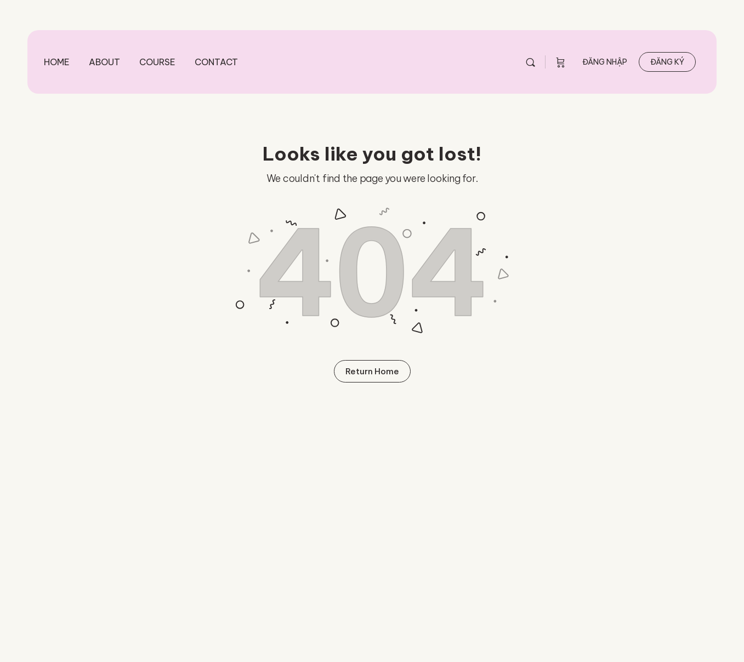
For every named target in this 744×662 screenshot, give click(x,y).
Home (57, 61)
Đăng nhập (604, 62)
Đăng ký (667, 62)
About (104, 61)
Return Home (372, 371)
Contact (216, 61)
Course (157, 61)
